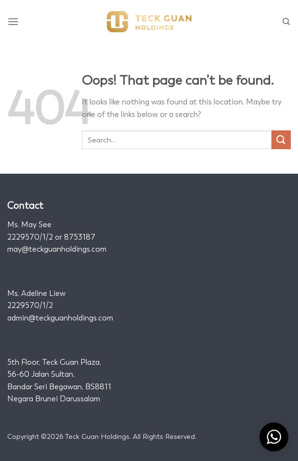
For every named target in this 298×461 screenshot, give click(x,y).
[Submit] (281, 139)
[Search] (287, 22)
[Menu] (13, 21)
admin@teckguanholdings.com (60, 317)
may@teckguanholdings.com (56, 249)
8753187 (79, 237)
